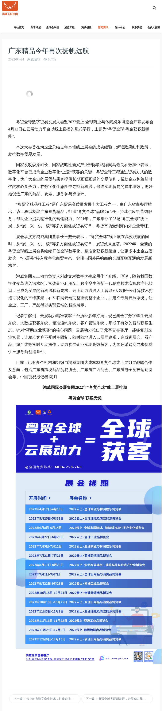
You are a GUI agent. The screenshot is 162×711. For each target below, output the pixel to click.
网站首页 (19, 27)
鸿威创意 (86, 27)
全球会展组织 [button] (52, 29)
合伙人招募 (153, 27)
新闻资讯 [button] (103, 29)
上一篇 (47, 698)
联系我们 (137, 27)
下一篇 (119, 698)
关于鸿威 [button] (36, 29)
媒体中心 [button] (120, 29)
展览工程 (69, 27)
